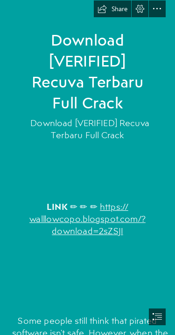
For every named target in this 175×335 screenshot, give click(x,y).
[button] (112, 8)
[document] (87, 167)
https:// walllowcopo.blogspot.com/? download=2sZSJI (87, 218)
